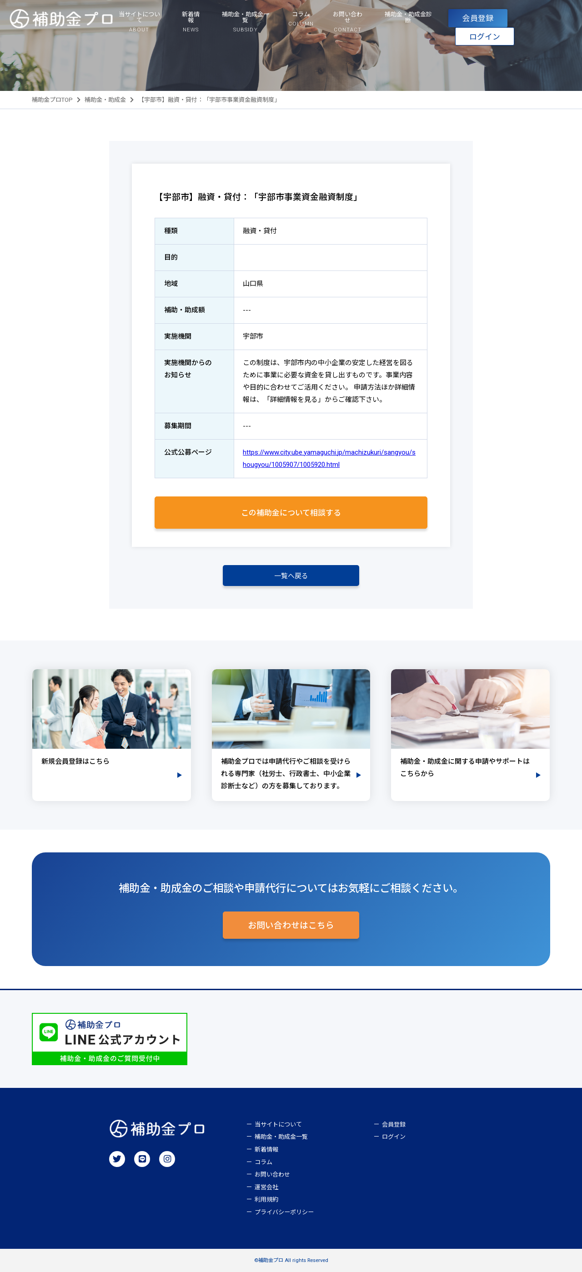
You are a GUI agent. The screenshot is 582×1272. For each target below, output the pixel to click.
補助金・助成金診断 (408, 17)
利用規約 (266, 1199)
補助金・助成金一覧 (281, 1136)
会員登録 (477, 18)
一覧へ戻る (291, 576)
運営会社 (266, 1187)
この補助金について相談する (291, 512)
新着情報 (266, 1149)
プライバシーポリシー (284, 1212)
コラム (263, 1162)
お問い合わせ (272, 1174)
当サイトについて (278, 1124)
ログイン (484, 36)
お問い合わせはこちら (291, 926)
